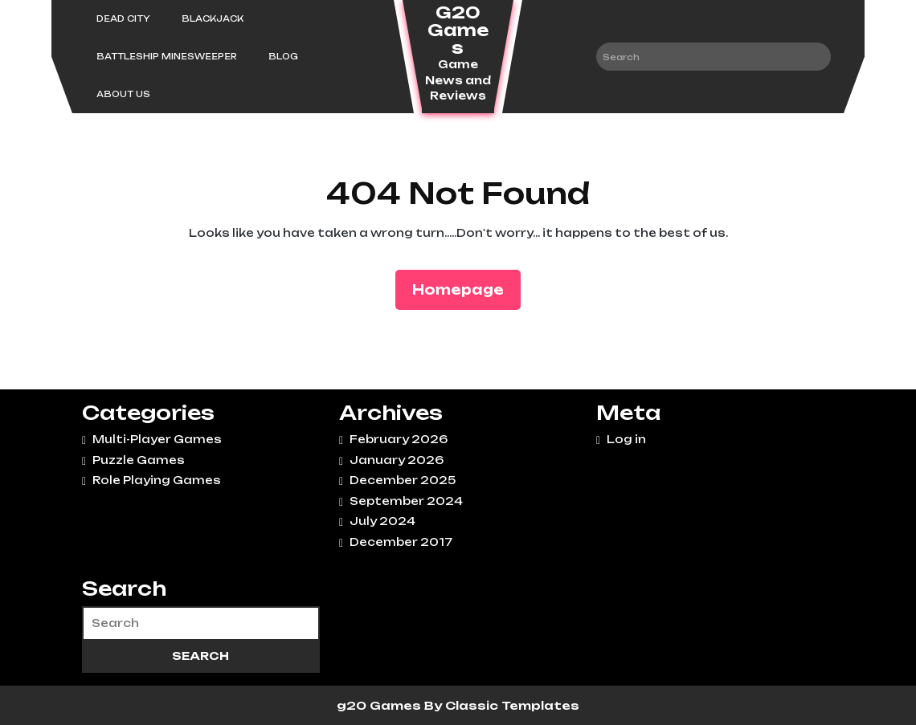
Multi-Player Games (157, 439)
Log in (626, 439)
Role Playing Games (156, 480)
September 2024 (406, 501)
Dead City (123, 18)
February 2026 (399, 439)
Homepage (464, 288)
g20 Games (380, 705)
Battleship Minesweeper (166, 56)
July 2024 (382, 521)
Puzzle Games (138, 460)
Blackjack (212, 18)
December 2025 (403, 480)
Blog (283, 56)
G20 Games (458, 30)
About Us (123, 94)
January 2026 (397, 460)
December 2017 (401, 542)
